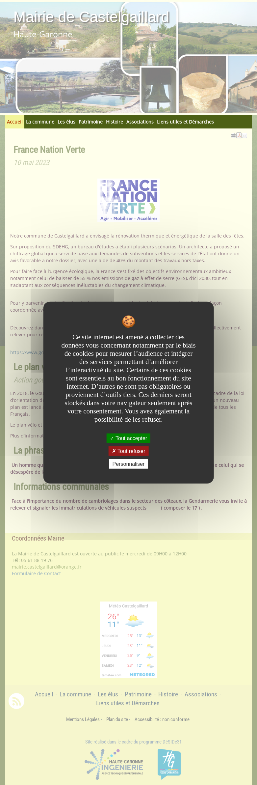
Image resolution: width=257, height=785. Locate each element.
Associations (140, 122)
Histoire (114, 122)
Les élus (66, 122)
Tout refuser (128, 451)
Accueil (15, 122)
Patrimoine (91, 122)
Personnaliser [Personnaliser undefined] (129, 464)
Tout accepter (128, 438)
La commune (40, 122)
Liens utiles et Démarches (185, 122)
